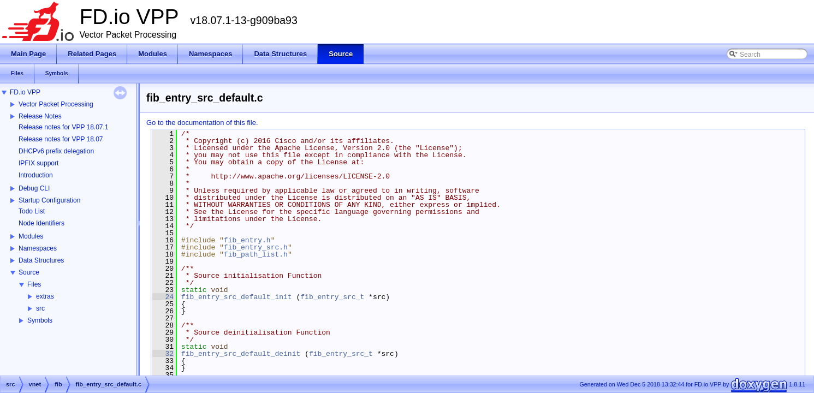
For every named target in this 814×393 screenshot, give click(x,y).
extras (45, 296)
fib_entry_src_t (332, 297)
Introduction (36, 175)
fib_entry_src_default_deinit (240, 354)
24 (163, 297)
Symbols (39, 320)
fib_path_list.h (256, 254)
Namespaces (38, 248)
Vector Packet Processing (56, 104)
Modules (31, 236)
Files (34, 284)
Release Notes (40, 116)
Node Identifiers (41, 223)
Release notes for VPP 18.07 (61, 139)
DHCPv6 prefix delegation (56, 151)
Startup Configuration (49, 200)
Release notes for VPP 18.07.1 (64, 127)
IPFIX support (38, 163)
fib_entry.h (247, 240)
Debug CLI (34, 188)
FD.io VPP (25, 92)
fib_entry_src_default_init (236, 297)
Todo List (32, 211)
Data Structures (41, 260)
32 (163, 354)
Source (29, 272)
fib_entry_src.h (256, 247)
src (40, 308)
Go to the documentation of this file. (202, 122)
